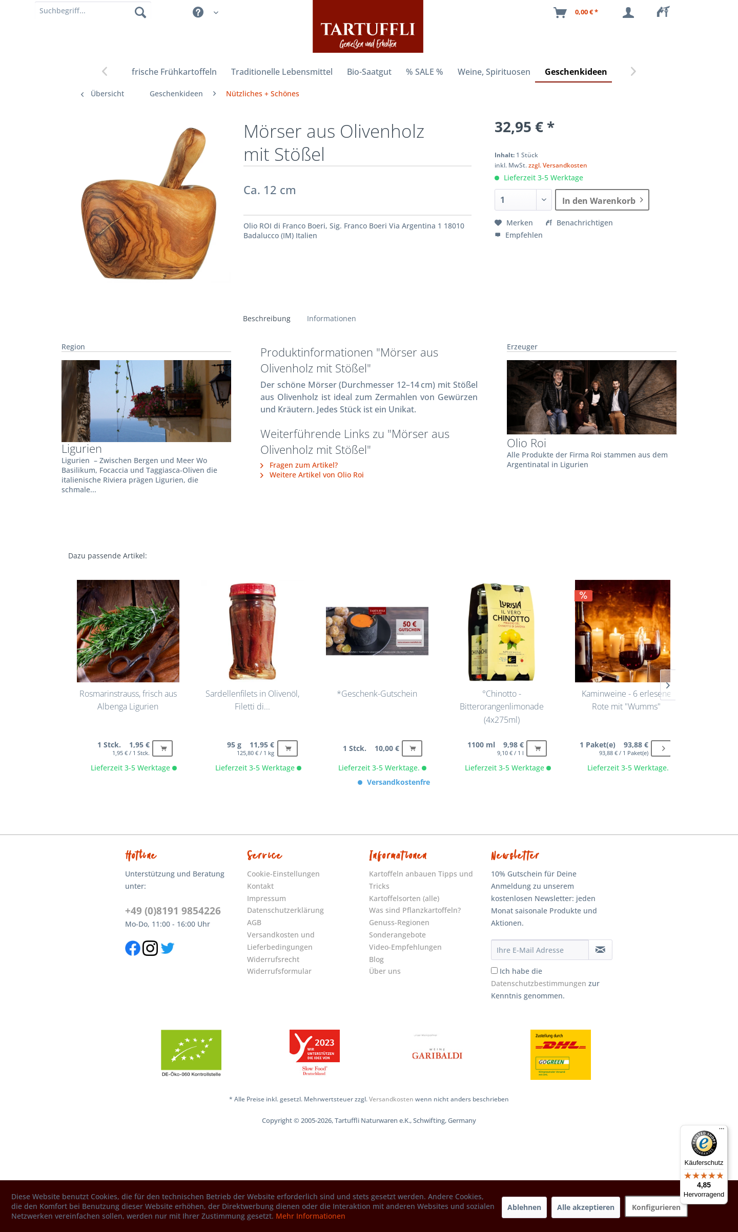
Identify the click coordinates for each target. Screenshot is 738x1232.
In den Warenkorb (602, 199)
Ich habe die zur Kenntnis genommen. (545, 983)
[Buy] (162, 748)
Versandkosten (391, 1099)
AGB (254, 922)
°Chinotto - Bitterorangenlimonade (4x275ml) (502, 706)
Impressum (266, 898)
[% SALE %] (424, 71)
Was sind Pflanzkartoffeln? (415, 910)
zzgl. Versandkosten (557, 165)
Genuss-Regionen (399, 922)
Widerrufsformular (279, 971)
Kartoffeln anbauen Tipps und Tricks (421, 880)
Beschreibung (267, 318)
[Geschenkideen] (576, 71)
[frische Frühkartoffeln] (174, 71)
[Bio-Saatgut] (369, 71)
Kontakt (260, 886)
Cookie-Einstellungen (283, 874)
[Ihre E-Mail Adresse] (540, 949)
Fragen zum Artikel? (299, 465)
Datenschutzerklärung (285, 910)
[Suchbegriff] (93, 10)
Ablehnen (524, 1207)
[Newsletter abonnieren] (600, 949)
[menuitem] (666, 13)
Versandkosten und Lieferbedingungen (281, 941)
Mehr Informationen (310, 1216)
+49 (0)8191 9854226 (173, 910)
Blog (376, 959)
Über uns (385, 971)
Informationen (331, 318)
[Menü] (721, 1131)
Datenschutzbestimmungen (538, 983)
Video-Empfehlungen (405, 947)
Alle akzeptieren (585, 1207)
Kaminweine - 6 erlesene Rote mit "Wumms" (626, 700)
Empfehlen (519, 235)
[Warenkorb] (576, 13)
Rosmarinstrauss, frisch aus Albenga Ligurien (128, 700)
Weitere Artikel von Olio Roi (312, 474)
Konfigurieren (656, 1207)
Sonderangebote (397, 934)
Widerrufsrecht (273, 959)
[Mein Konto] (630, 13)
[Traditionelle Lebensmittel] (282, 71)
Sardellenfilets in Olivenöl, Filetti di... (252, 700)
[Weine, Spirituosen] (494, 71)
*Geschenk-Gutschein (377, 693)
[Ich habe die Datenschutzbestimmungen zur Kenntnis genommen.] (494, 970)
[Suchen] (140, 12)
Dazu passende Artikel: (107, 555)
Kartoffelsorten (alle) (404, 898)
